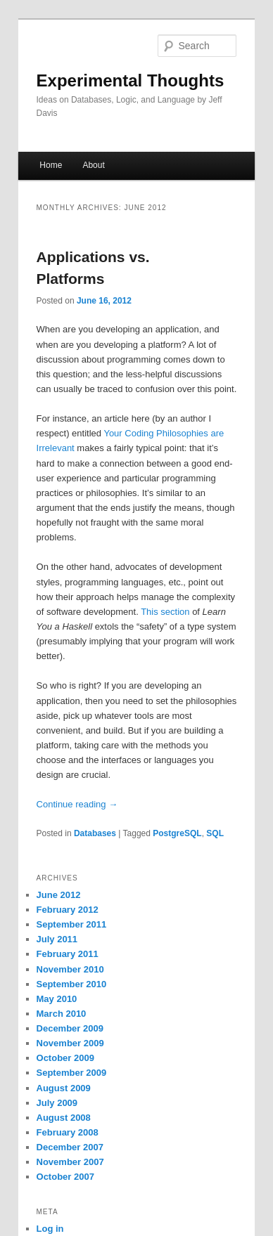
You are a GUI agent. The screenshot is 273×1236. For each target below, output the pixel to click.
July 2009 (57, 1103)
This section (165, 611)
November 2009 (70, 1043)
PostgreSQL (177, 833)
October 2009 (65, 1058)
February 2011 (68, 954)
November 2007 (70, 1162)
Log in (50, 1228)
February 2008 (68, 1132)
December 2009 (70, 1028)
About (93, 165)
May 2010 (57, 999)
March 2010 (62, 1013)
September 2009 (72, 1072)
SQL (215, 833)
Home (50, 165)
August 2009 (64, 1088)
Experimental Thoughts (130, 80)
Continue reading (77, 804)
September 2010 (72, 984)
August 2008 (64, 1117)
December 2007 (70, 1147)
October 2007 (65, 1176)
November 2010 (70, 969)
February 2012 (68, 909)
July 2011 (57, 939)
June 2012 (59, 895)
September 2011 (72, 924)
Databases (95, 833)
